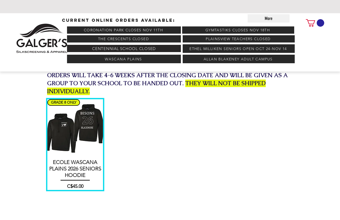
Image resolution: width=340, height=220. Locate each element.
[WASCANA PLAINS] (124, 59)
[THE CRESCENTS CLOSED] (124, 38)
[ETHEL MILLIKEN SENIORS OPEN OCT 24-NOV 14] (239, 48)
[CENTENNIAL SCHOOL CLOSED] (124, 48)
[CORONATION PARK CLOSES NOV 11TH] (124, 30)
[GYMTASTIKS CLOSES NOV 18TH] (238, 30)
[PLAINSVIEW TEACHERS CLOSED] (239, 38)
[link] (315, 23)
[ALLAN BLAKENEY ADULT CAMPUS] (239, 59)
